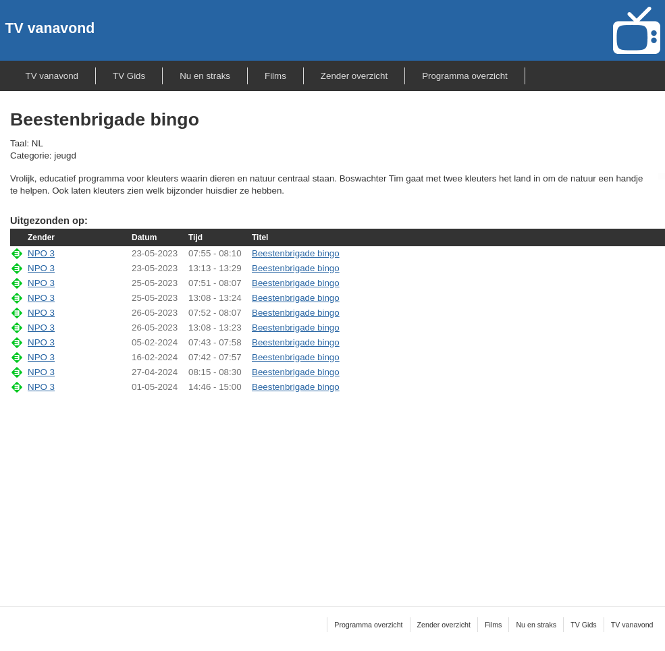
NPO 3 (41, 253)
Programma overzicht (465, 76)
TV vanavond (50, 28)
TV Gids (129, 76)
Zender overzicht (354, 76)
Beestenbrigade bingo (296, 253)
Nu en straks (205, 76)
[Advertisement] (337, 491)
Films (275, 76)
